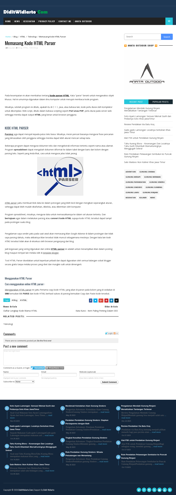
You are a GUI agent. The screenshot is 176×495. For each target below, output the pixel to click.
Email (43, 371)
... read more (48, 435)
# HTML (23, 300)
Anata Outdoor (83, 21)
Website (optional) (87, 371)
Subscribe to (18, 381)
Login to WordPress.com (54, 367)
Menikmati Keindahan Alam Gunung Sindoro (86, 406)
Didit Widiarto (48, 489)
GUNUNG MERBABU (152, 177)
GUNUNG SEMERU (157, 182)
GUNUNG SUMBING (154, 187)
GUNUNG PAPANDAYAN (136, 182)
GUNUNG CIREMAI (147, 172)
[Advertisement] (60, 71)
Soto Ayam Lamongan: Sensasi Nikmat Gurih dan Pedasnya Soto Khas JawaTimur (147, 117)
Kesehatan (29, 21)
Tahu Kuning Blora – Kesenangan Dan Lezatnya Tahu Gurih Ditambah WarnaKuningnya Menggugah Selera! (147, 146)
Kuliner (143, 197)
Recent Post (136, 101)
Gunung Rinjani (150, 192)
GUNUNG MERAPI (133, 177)
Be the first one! (44, 340)
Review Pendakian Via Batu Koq (139, 124)
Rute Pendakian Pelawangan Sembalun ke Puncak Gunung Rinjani (148, 155)
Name (6, 371)
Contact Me (64, 21)
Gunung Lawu (132, 192)
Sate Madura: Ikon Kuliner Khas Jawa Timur (144, 162)
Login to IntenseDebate (38, 367)
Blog (15, 36)
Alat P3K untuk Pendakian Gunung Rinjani (143, 137)
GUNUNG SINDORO (134, 187)
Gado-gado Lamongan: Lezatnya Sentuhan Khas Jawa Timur (147, 131)
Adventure (131, 172)
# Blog (14, 300)
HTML (22, 36)
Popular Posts (161, 101)
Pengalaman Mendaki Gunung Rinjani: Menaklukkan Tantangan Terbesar (142, 109)
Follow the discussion (116, 333)
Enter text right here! (60, 357)
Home (8, 21)
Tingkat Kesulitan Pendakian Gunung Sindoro (86, 438)
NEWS (17, 21)
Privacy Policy (46, 21)
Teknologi (32, 36)
